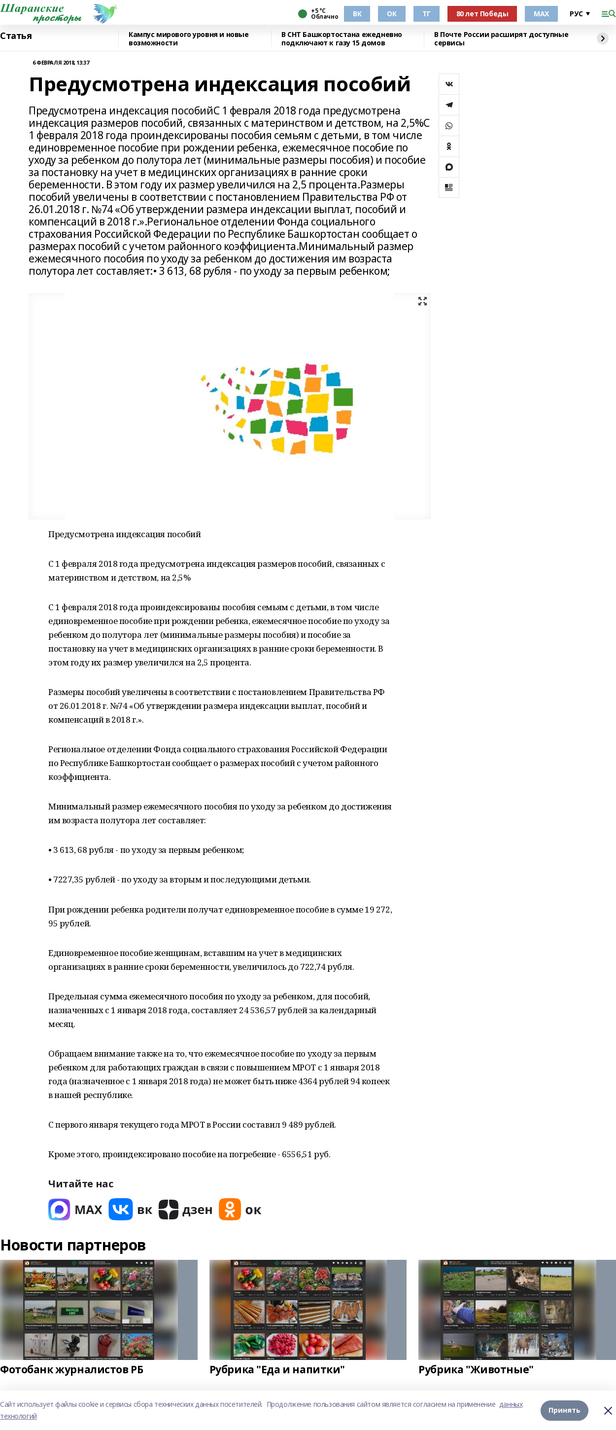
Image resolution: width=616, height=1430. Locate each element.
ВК (357, 13)
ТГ (426, 13)
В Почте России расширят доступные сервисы (501, 39)
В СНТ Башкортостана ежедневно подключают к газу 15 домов (341, 39)
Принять (564, 1410)
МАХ (541, 13)
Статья (16, 36)
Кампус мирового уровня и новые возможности (188, 39)
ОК (391, 13)
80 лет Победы (482, 13)
